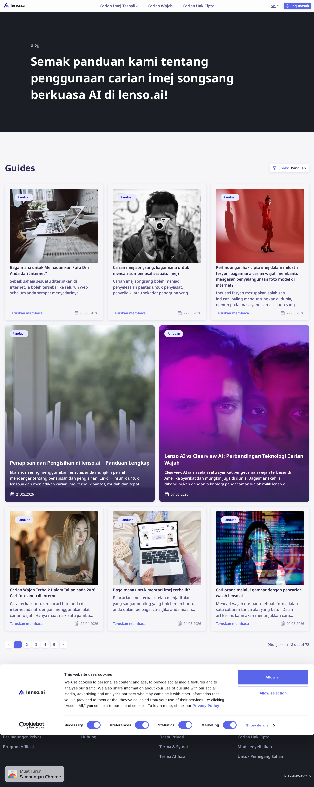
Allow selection (273, 745)
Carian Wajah (160, 6)
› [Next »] (63, 644)
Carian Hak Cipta (198, 6)
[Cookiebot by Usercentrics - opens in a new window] (31, 777)
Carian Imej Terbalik (119, 6)
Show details (257, 777)
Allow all (273, 729)
